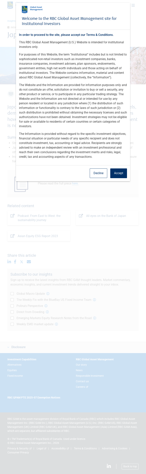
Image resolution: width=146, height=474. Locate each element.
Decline (98, 173)
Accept (118, 173)
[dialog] (73, 237)
